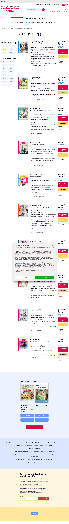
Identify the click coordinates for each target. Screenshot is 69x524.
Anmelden (60, 62)
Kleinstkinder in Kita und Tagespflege (45, 454)
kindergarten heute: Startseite (7, 28)
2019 (4, 61)
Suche (26, 7)
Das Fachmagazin (18, 28)
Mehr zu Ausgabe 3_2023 (37, 301)
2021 (4, 52)
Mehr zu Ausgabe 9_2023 (37, 133)
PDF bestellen (62, 52)
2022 (11, 49)
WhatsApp (36, 4)
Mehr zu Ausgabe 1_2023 (37, 361)
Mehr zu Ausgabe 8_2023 (37, 165)
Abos (61, 442)
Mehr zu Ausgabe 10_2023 (37, 99)
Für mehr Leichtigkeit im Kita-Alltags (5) (42, 227)
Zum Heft (27, 415)
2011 (4, 75)
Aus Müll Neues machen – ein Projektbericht (42, 185)
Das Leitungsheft (24, 442)
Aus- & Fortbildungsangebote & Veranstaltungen (16, 454)
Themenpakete (32, 22)
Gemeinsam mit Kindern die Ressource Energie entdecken (43, 49)
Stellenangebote (50, 451)
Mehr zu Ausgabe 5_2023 (37, 232)
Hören (38, 22)
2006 (11, 81)
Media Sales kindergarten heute (25, 451)
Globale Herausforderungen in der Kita (43, 216)
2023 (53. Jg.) (29, 28)
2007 (4, 81)
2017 (4, 65)
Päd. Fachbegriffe (56, 4)
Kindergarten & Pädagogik (39, 451)
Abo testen (63, 56)
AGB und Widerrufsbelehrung (24, 511)
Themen (49, 4)
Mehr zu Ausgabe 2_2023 (37, 330)
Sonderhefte (44, 442)
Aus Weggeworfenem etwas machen (42, 121)
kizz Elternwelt (34, 456)
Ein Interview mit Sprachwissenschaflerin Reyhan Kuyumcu (43, 63)
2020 (11, 52)
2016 (11, 65)
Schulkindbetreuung (59, 454)
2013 (4, 71)
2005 (4, 85)
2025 (4, 46)
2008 (11, 78)
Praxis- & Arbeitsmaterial (53, 442)
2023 (4, 49)
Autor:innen (43, 4)
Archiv (25, 22)
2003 (11, 85)
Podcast (43, 22)
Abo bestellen (34, 427)
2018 (11, 61)
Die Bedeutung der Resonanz (43, 85)
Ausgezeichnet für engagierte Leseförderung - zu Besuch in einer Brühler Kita (43, 116)
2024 (11, 46)
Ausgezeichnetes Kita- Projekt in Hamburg (43, 295)
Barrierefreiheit (42, 511)
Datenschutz (34, 511)
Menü (4, 1)
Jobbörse (65, 4)
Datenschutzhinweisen (25, 493)
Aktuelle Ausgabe (18, 22)
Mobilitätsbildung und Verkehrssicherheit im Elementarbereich (43, 290)
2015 (4, 68)
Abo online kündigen (47, 459)
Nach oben (34, 513)
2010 (11, 75)
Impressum (48, 511)
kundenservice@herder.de (36, 459)
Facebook (31, 462)
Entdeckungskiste (32, 454)
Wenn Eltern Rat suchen (35, 442)
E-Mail (21, 496)
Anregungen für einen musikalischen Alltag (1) (43, 350)
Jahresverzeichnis (50, 22)
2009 (4, 78)
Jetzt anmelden (44, 498)
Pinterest (45, 462)
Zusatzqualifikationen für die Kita (43, 58)
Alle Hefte (27, 419)
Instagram (38, 462)
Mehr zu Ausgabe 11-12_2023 (38, 68)
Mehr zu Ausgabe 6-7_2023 (37, 196)
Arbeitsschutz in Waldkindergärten (43, 221)
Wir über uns (30, 4)
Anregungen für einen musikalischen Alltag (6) (43, 191)
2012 (11, 71)
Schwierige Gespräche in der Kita (42, 90)
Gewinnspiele (37, 448)
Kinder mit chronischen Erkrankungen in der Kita (43, 356)
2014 (11, 68)
